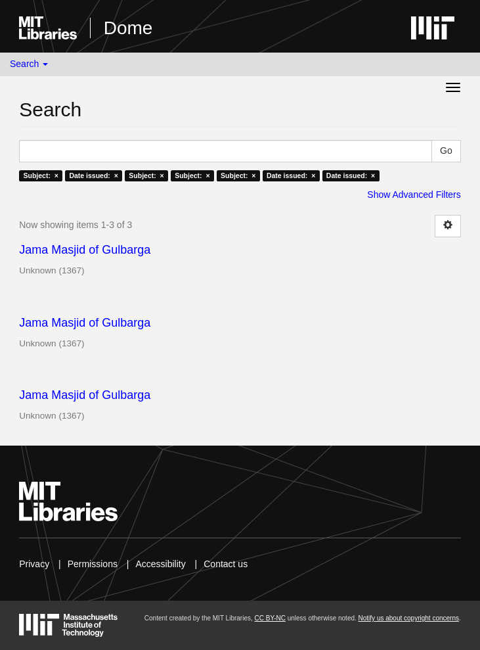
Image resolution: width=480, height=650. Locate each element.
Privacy (34, 564)
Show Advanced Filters (413, 194)
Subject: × (41, 175)
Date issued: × (93, 175)
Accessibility (160, 564)
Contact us (226, 564)
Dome (128, 28)
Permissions (93, 564)
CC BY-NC (270, 618)
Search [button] (29, 63)
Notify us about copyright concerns (409, 618)
